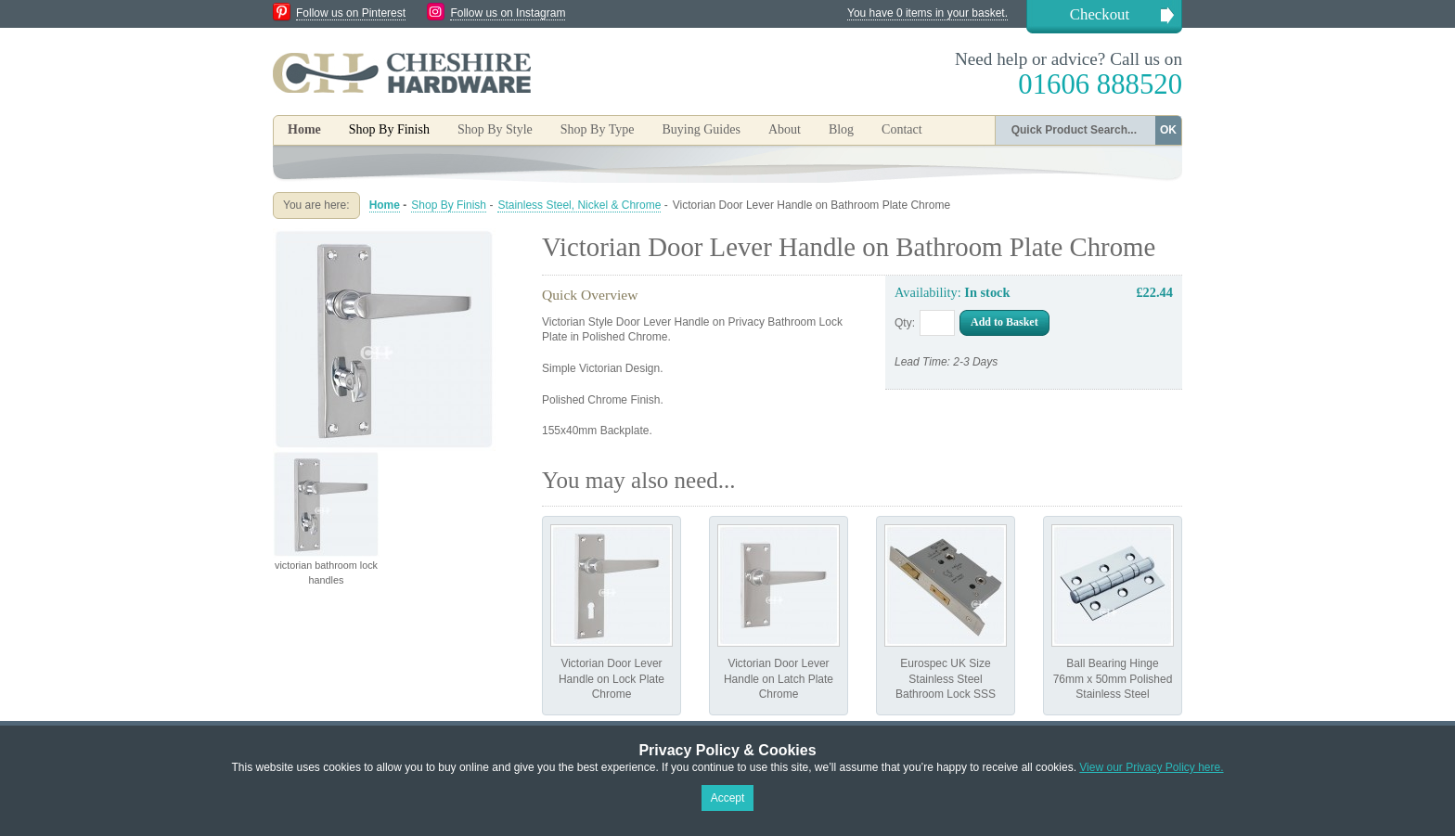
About (784, 129)
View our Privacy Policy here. (1151, 767)
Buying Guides (701, 129)
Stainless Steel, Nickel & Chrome (579, 205)
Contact (902, 129)
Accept (728, 797)
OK (1168, 129)
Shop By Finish (448, 205)
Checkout (1099, 14)
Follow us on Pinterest (351, 12)
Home (304, 129)
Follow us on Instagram (507, 12)
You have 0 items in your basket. (927, 12)
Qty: (905, 322)
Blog (841, 129)
